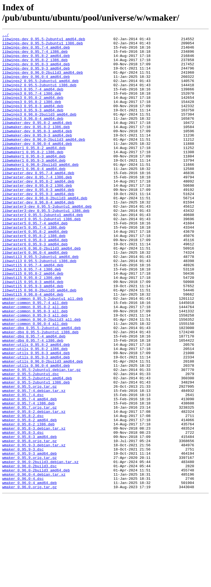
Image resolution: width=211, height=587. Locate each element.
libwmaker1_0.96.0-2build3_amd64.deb (40, 191)
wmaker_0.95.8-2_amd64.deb (29, 497)
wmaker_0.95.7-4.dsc (23, 467)
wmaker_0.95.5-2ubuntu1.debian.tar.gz (41, 437)
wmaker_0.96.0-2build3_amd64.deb (36, 557)
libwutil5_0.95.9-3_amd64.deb (32, 336)
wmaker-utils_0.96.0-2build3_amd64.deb (42, 427)
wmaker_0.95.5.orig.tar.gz (29, 457)
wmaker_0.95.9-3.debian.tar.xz (33, 527)
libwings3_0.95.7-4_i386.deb (31, 105)
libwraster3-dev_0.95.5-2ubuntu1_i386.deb (45, 246)
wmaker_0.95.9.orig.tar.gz (29, 542)
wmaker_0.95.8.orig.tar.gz (29, 522)
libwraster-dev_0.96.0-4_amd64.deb (38, 236)
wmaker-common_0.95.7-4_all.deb (35, 357)
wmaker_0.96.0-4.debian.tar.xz (33, 563)
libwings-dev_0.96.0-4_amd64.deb (36, 85)
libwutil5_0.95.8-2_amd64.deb (32, 321)
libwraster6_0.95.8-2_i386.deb (33, 276)
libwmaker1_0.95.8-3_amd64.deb (33, 181)
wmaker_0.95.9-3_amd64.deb (29, 537)
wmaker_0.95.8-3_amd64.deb (29, 517)
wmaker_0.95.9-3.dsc (23, 532)
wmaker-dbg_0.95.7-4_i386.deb (32, 402)
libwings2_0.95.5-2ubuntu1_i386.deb (39, 95)
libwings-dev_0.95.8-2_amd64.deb (36, 60)
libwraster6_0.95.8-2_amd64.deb (35, 271)
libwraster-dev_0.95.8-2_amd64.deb (38, 211)
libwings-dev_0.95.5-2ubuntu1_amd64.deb (43, 40)
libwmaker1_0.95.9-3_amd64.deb (33, 186)
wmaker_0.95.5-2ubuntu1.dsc (30, 442)
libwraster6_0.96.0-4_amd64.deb (35, 296)
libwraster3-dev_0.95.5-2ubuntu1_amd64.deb (47, 241)
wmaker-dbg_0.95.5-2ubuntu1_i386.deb (40, 392)
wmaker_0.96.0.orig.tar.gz (29, 578)
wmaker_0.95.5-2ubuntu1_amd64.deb (37, 447)
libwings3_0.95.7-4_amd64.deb (32, 100)
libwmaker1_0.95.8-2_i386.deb (32, 176)
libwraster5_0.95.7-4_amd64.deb (35, 261)
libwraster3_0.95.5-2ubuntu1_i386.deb (41, 256)
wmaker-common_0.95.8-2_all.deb (35, 362)
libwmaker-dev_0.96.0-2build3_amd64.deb (43, 161)
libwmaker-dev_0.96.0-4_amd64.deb (37, 166)
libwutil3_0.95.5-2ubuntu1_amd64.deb (40, 301)
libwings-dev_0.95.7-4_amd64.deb (36, 50)
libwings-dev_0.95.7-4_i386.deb (35, 55)
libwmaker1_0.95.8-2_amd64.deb (33, 171)
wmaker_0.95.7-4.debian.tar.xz (33, 462)
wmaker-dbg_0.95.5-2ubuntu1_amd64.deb (41, 387)
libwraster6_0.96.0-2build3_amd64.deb (41, 291)
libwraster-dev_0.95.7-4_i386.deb (37, 206)
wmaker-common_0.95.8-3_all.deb (35, 367)
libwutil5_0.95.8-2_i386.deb (31, 326)
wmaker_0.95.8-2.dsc (23, 492)
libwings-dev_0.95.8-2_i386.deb (35, 65)
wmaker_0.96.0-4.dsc (23, 568)
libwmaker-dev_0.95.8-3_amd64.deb (37, 151)
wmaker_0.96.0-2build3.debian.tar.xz (40, 547)
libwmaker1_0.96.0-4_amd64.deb (33, 196)
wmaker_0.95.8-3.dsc (23, 512)
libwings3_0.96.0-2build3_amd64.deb (39, 130)
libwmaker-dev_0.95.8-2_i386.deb (36, 145)
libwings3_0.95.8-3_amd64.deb (32, 120)
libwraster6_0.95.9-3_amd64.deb (35, 286)
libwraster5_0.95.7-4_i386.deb (33, 266)
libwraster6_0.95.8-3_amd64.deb (35, 281)
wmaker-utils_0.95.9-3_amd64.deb (36, 422)
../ (5, 35)
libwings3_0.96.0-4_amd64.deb (32, 135)
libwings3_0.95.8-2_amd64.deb (32, 110)
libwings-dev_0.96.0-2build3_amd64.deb (42, 80)
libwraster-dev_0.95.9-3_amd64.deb (38, 226)
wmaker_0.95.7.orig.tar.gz (29, 482)
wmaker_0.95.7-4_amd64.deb (29, 472)
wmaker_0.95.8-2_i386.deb (28, 502)
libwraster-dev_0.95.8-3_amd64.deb (38, 221)
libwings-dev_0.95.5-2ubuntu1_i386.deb (42, 45)
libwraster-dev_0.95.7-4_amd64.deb (38, 201)
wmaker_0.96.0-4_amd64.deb (29, 573)
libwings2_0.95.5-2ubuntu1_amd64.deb (40, 90)
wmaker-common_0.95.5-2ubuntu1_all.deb (42, 351)
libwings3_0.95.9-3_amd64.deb (32, 125)
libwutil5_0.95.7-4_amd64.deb (32, 311)
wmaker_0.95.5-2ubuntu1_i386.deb (36, 452)
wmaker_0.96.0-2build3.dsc (29, 552)
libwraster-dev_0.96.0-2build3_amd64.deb (44, 231)
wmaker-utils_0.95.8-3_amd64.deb (36, 417)
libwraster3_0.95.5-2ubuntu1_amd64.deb (42, 251)
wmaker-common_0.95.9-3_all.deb (35, 372)
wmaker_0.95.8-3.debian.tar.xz (33, 507)
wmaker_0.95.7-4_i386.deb (28, 477)
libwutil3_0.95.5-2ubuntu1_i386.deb (39, 306)
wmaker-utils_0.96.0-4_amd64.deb (36, 432)
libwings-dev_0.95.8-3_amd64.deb (36, 70)
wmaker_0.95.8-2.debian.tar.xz (33, 487)
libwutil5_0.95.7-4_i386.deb (31, 316)
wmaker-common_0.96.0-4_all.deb (35, 382)
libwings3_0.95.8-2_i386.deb (31, 115)
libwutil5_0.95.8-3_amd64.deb (32, 331)
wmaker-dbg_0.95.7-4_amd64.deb (33, 397)
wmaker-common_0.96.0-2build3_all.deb (41, 377)
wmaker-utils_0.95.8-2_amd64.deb (36, 407)
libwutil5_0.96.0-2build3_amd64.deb (39, 341)
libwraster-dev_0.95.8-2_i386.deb (37, 216)
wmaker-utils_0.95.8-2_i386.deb (35, 412)
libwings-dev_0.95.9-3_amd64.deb (36, 75)
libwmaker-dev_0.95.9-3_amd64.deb (37, 156)
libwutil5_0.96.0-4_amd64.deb (32, 346)
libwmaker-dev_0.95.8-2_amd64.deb (37, 140)
